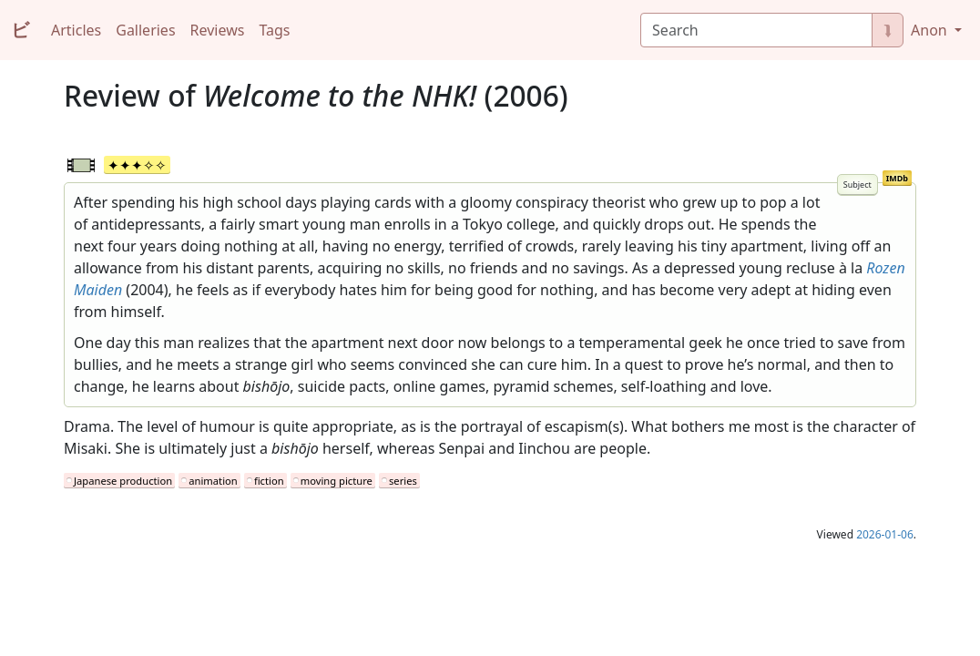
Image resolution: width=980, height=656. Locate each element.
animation (213, 480)
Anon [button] (931, 30)
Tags (274, 30)
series (403, 480)
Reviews (217, 30)
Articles (76, 30)
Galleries (145, 30)
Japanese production (123, 480)
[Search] (756, 30)
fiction (269, 480)
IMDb (897, 178)
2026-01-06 (885, 534)
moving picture (337, 480)
